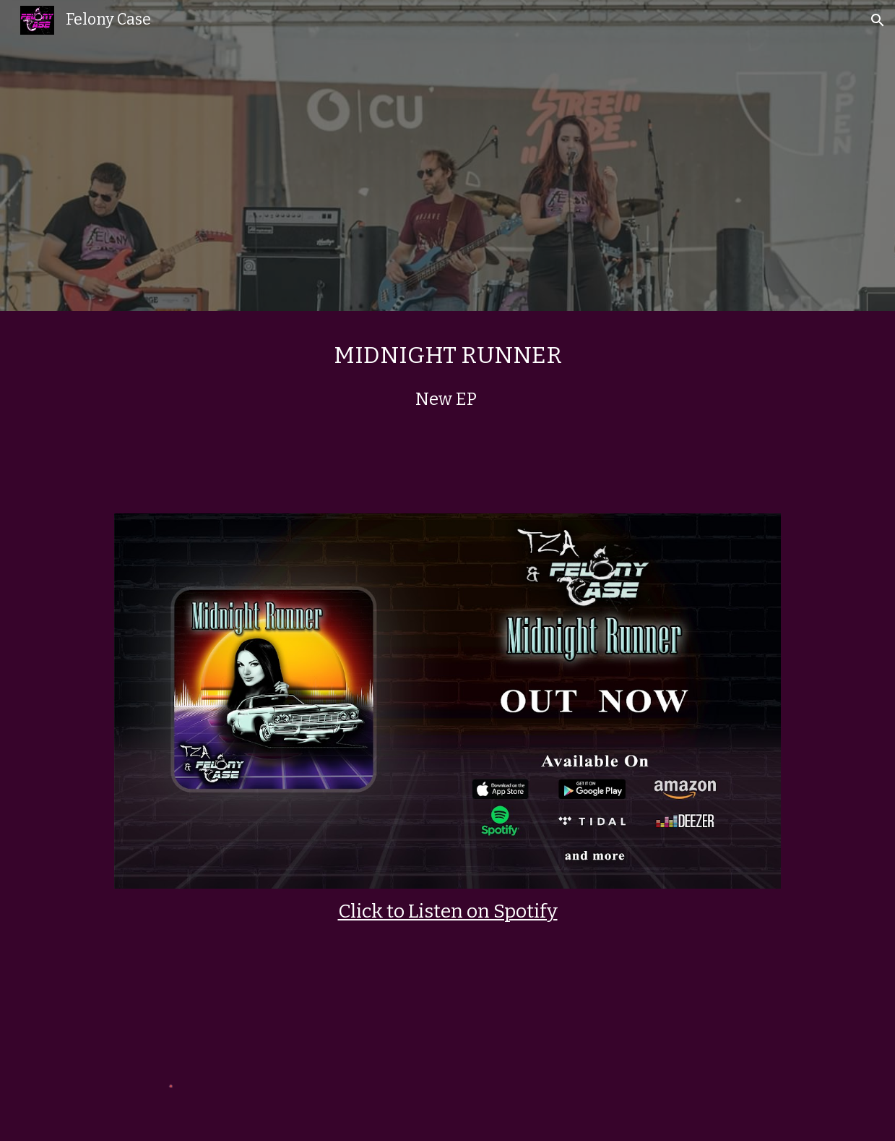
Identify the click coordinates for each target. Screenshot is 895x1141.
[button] (877, 20)
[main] (447, 403)
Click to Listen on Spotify (448, 911)
